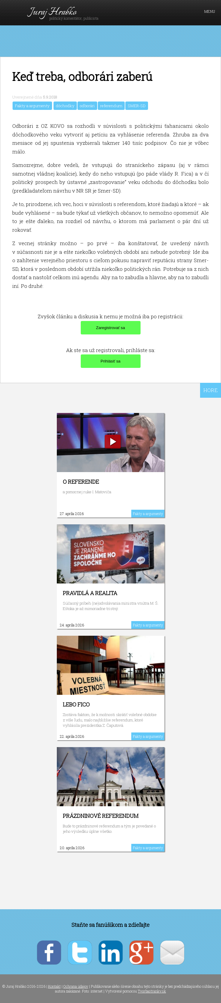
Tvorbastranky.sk (152, 991)
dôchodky (65, 105)
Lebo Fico (76, 704)
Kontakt (54, 986)
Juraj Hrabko (53, 12)
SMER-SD (137, 105)
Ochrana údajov (75, 986)
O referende (81, 481)
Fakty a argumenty (32, 105)
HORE (210, 390)
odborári (87, 105)
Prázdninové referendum (100, 815)
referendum (111, 105)
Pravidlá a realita (90, 593)
